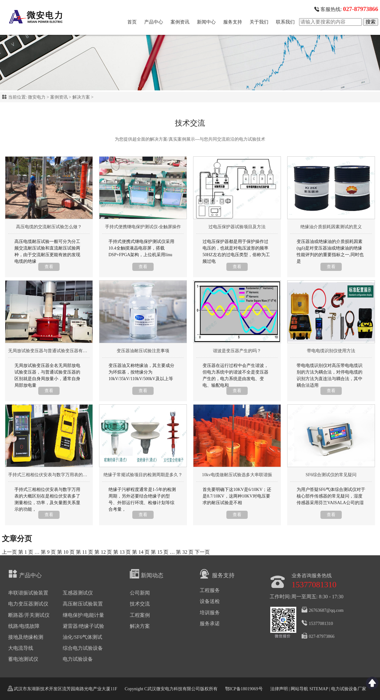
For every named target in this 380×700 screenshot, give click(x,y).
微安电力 (36, 97)
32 (184, 552)
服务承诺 (210, 623)
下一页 (202, 552)
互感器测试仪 (78, 592)
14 (141, 552)
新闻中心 (206, 21)
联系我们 (285, 21)
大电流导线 (20, 648)
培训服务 (210, 612)
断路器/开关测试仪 (29, 615)
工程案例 (140, 615)
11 (84, 552)
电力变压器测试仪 (28, 603)
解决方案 (81, 97)
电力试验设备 (78, 659)
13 (122, 552)
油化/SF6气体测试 (82, 637)
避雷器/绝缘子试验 (83, 626)
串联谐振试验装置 (28, 592)
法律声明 (279, 689)
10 (66, 552)
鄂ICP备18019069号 (244, 689)
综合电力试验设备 (83, 648)
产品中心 (153, 21)
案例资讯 (180, 21)
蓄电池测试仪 (23, 659)
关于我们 (259, 21)
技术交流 (140, 603)
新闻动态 (146, 574)
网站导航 (299, 689)
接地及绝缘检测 (25, 637)
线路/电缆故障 (24, 626)
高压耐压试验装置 (83, 603)
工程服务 (210, 590)
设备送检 (210, 601)
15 (159, 552)
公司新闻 (140, 592)
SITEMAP (318, 689)
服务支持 (232, 21)
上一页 (9, 552)
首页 (132, 21)
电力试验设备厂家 (348, 689)
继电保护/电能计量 (83, 615)
